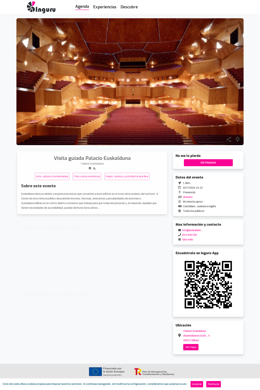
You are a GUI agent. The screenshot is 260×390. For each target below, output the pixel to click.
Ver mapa (190, 347)
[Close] (197, 384)
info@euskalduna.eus (194, 230)
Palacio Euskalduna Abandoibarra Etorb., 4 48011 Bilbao (196, 336)
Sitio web (187, 239)
